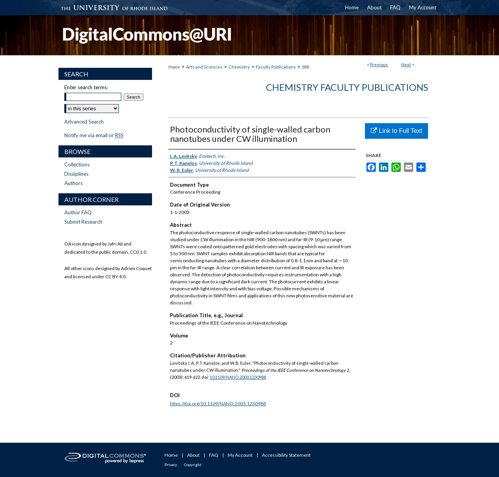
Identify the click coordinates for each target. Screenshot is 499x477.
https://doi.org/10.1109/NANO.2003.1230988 (218, 403)
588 (305, 66)
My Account (240, 455)
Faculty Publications (276, 66)
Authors (73, 183)
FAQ (213, 455)
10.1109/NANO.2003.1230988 (238, 377)
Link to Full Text (396, 130)
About (193, 455)
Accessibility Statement (286, 455)
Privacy (171, 464)
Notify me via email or (94, 135)
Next (406, 64)
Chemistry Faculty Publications (347, 87)
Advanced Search (84, 121)
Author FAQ (78, 212)
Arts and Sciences (204, 66)
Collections (77, 164)
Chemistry (239, 66)
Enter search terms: (86, 87)
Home (174, 66)
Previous (379, 64)
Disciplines (76, 174)
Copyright (193, 464)
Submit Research (83, 222)
